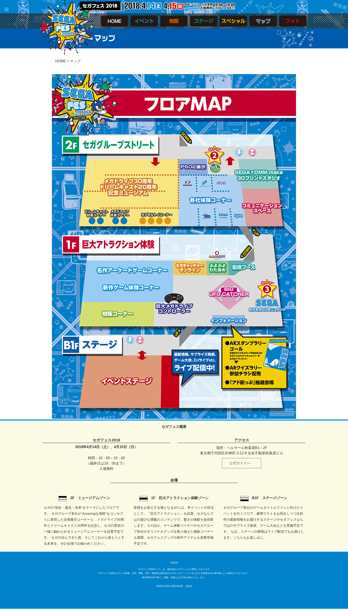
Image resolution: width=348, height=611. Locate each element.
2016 (189, 586)
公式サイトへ (240, 463)
